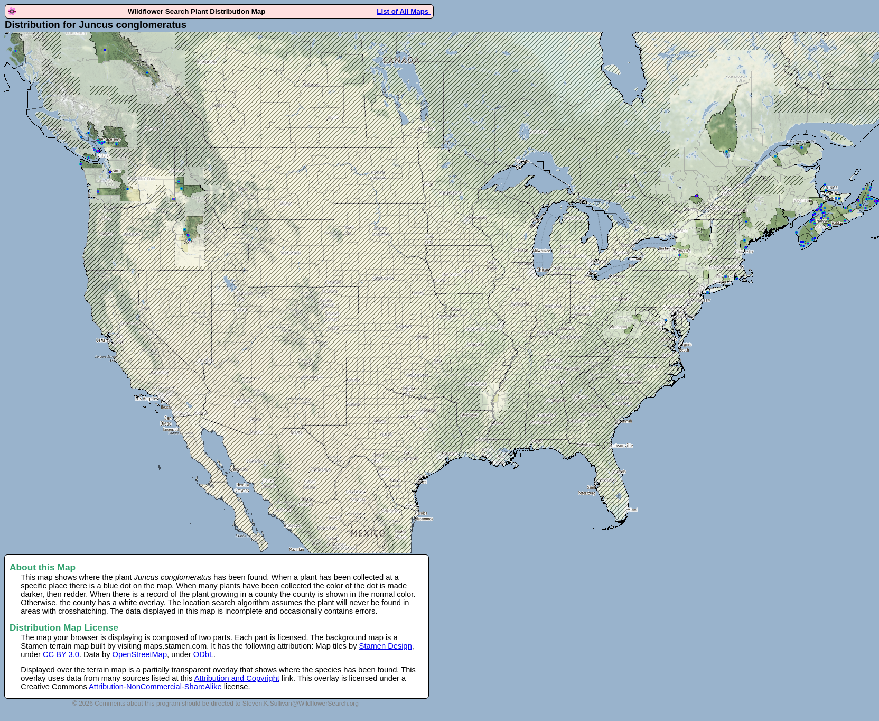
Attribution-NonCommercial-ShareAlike (155, 686)
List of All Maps (404, 11)
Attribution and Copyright (236, 678)
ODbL (203, 654)
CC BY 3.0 (61, 654)
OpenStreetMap (140, 654)
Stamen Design (385, 646)
